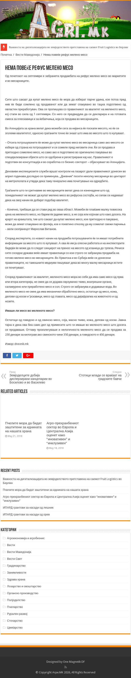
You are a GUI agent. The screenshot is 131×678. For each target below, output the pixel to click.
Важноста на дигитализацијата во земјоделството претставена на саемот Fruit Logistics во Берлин (68, 47)
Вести (11, 545)
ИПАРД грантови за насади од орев (26, 514)
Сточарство (15, 620)
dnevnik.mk (21, 344)
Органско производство (22, 593)
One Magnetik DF (74, 661)
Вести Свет (14, 558)
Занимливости (16, 572)
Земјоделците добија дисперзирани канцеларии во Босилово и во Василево (32, 377)
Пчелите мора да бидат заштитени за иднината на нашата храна (23, 427)
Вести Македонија (27, 54)
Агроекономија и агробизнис (26, 538)
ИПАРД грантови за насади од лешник (28, 507)
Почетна (6, 54)
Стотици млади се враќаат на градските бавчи (98, 376)
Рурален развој (17, 613)
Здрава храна (16, 579)
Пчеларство (15, 607)
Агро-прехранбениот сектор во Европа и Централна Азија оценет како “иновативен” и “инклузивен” (62, 433)
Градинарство (16, 565)
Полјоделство (16, 600)
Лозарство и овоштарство (24, 586)
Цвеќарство (15, 627)
